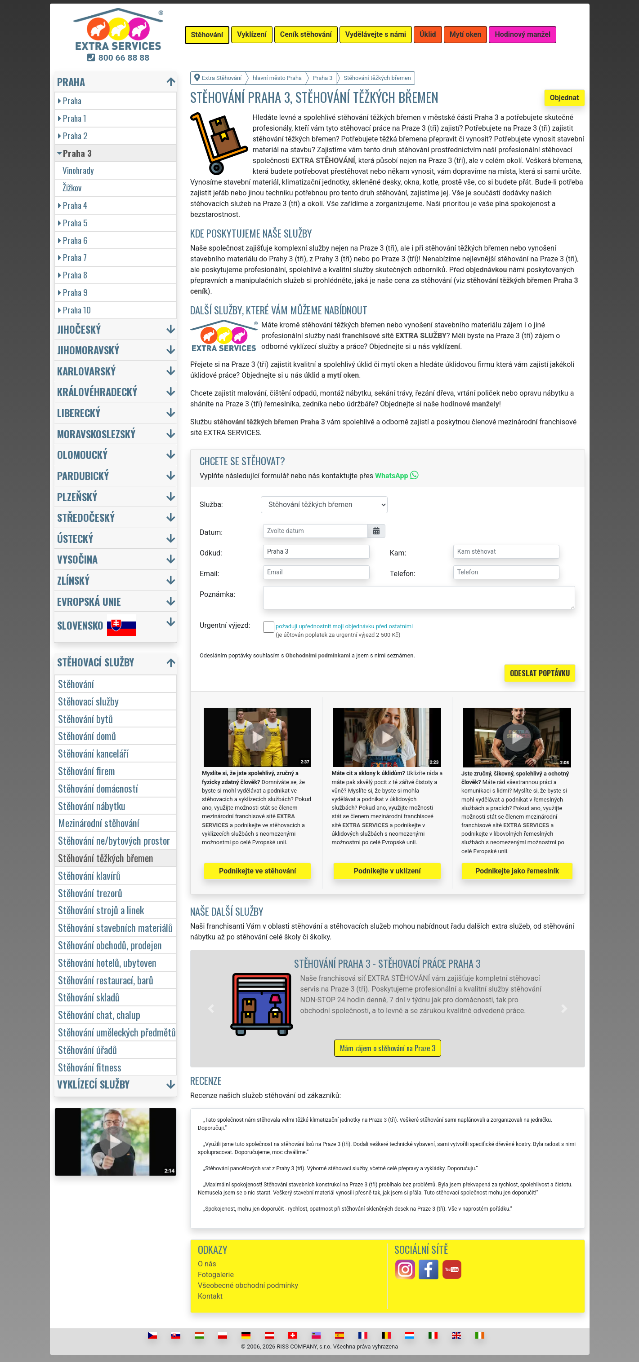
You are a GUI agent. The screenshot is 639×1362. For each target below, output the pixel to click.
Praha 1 (72, 117)
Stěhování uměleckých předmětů (117, 1031)
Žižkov (72, 187)
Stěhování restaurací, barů (105, 979)
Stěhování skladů (89, 996)
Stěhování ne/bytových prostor (114, 840)
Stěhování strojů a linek (101, 909)
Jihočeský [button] (79, 329)
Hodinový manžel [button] (522, 34)
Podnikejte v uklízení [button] (387, 871)
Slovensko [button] (96, 625)
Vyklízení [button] (252, 34)
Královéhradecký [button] (97, 391)
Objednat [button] (564, 97)
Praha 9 (73, 292)
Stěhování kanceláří (93, 752)
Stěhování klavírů (89, 875)
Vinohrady (78, 169)
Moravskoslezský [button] (96, 433)
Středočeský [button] (86, 517)
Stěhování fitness (89, 1066)
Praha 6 (73, 240)
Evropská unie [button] (89, 601)
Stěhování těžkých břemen (105, 857)
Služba (210, 504)
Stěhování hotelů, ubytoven (107, 962)
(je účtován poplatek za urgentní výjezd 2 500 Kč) (338, 634)
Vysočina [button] (77, 558)
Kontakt (210, 1296)
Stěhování (76, 683)
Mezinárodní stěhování (98, 822)
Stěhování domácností (98, 787)
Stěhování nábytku (91, 805)
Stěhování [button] (207, 35)
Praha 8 (72, 274)
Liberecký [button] (78, 412)
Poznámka (216, 594)
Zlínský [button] (73, 580)
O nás (207, 1264)
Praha (69, 100)
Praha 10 (74, 309)
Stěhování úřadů (87, 1049)
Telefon (402, 573)
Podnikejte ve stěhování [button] (257, 871)
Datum (210, 532)
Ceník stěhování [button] (306, 34)
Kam (397, 553)
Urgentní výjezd (224, 625)
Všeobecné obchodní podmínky (248, 1285)
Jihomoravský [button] (88, 349)
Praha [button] (71, 81)
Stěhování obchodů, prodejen (110, 944)
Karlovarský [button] (86, 370)
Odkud (210, 553)
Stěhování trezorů (90, 892)
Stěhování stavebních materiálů (115, 927)
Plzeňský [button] (77, 496)
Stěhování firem (86, 770)
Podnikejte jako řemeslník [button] (517, 871)
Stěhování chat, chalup (99, 1014)
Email (209, 573)
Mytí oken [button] (466, 34)
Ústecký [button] (75, 538)
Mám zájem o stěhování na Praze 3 (387, 1048)
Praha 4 (72, 205)
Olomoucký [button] (82, 454)
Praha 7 (72, 257)
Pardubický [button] (83, 475)
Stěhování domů (87, 735)
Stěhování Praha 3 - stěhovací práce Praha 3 (387, 963)
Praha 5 (73, 222)
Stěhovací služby (88, 700)
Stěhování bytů (85, 718)
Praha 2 (73, 135)
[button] (211, 1008)
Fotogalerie (216, 1274)
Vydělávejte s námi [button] (375, 34)
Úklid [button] (428, 34)
